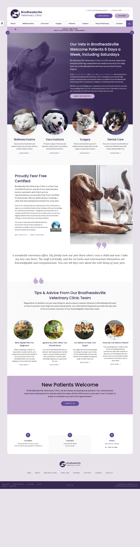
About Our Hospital (82, 154)
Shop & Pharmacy (102, 24)
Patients (72, 24)
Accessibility (30, 542)
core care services (80, 132)
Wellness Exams (24, 198)
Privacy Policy (6, 542)
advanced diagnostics (105, 132)
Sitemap (4, 544)
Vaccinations (55, 198)
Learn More (23, 211)
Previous (7, 62)
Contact (119, 24)
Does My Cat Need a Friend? (115, 401)
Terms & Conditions (18, 542)
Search (39, 542)
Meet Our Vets (21, 293)
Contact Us (70, 462)
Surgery (59, 24)
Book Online (99, 16)
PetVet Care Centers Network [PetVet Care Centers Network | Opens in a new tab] (129, 544)
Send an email (69, 504)
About (13, 24)
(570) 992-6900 (112, 10)
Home (29, 531)
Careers (85, 24)
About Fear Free (37, 293)
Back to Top (13, 544)
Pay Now (117, 16)
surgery (93, 132)
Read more (23, 423)
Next (132, 62)
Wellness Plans (28, 24)
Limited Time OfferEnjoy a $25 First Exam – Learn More (69, 29)
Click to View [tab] (112, 505)
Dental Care (115, 198)
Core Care (45, 24)
